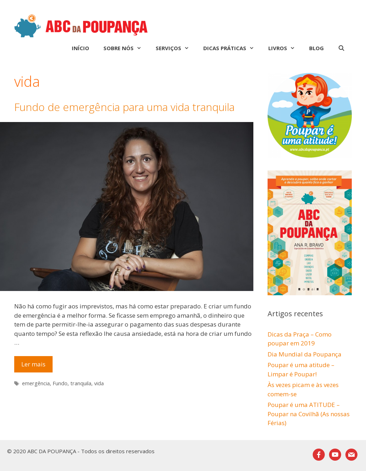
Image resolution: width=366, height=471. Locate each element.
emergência (36, 383)
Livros (285, 48)
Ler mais (37, 365)
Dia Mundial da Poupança (304, 354)
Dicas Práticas (232, 48)
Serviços (176, 48)
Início (80, 48)
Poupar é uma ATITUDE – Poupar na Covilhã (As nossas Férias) (309, 414)
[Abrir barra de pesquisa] (341, 48)
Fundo (60, 383)
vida (99, 383)
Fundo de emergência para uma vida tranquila (124, 107)
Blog (316, 48)
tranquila (80, 383)
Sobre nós (126, 48)
